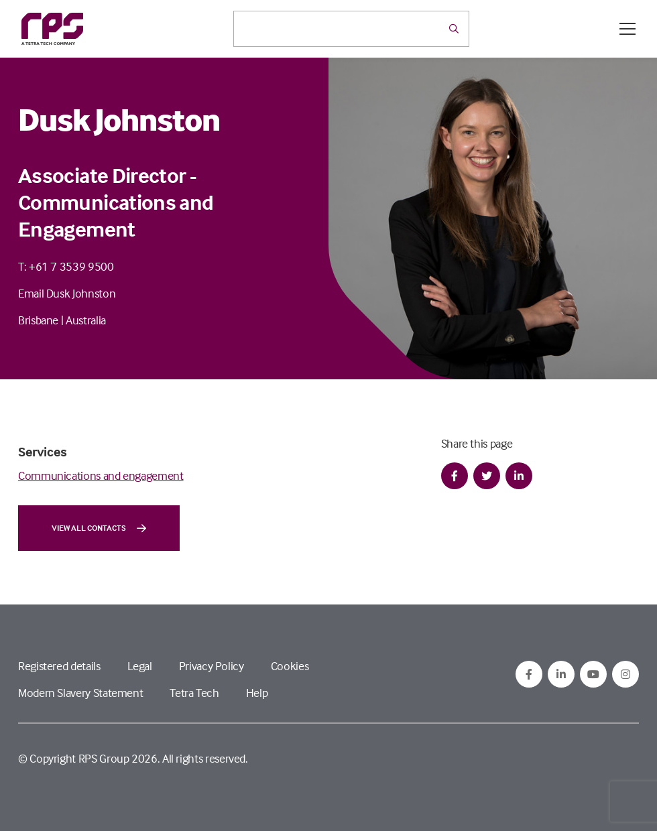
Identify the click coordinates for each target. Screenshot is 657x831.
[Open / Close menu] (627, 29)
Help (257, 692)
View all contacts (99, 528)
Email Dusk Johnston (66, 293)
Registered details (59, 666)
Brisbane (38, 320)
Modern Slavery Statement (80, 692)
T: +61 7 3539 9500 (66, 266)
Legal (139, 666)
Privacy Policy (211, 666)
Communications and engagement (101, 475)
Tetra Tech (194, 692)
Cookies (289, 666)
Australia (86, 320)
